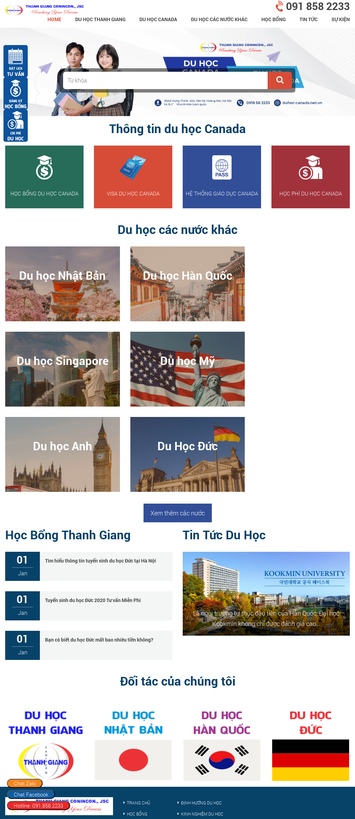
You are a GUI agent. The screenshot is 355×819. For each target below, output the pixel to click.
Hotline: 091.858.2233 (38, 805)
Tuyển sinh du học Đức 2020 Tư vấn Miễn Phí (93, 515)
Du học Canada (158, 19)
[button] (280, 80)
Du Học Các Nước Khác (219, 19)
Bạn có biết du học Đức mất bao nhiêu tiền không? (99, 554)
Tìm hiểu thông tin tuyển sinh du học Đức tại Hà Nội (100, 475)
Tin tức (309, 19)
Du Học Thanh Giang (100, 19)
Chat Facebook (31, 794)
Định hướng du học (201, 717)
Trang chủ (138, 717)
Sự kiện (340, 19)
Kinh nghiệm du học (202, 728)
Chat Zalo (25, 783)
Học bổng (273, 19)
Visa (131, 750)
